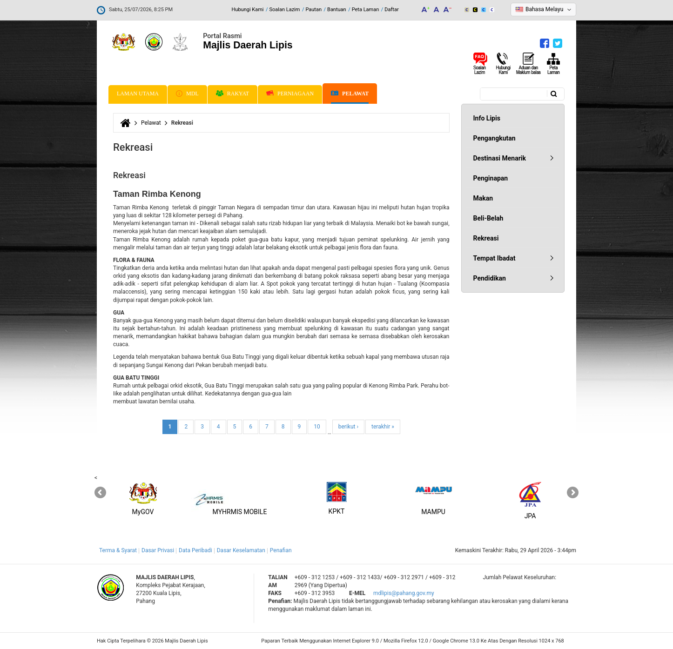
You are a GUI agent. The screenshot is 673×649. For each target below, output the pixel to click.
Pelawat (350, 93)
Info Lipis (486, 118)
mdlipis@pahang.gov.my (403, 593)
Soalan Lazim (284, 10)
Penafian (281, 550)
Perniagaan (290, 93)
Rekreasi (486, 238)
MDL (187, 93)
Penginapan (490, 178)
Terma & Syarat (118, 550)
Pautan (313, 10)
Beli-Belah (488, 218)
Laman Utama (138, 93)
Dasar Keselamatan (241, 550)
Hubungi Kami (247, 10)
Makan (483, 198)
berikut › (348, 426)
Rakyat (232, 93)
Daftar (391, 10)
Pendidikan (489, 278)
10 (317, 426)
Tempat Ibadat (494, 258)
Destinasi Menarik (499, 158)
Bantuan (336, 10)
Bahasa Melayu (544, 9)
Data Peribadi (195, 550)
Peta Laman (365, 10)
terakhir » (382, 426)
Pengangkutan (494, 138)
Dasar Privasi (157, 550)
